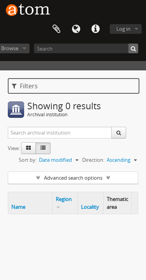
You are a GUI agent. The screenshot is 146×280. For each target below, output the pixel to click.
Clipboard (56, 29)
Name (18, 206)
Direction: (93, 159)
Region (64, 199)
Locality (90, 206)
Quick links (95, 29)
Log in (123, 28)
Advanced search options (73, 177)
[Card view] (28, 148)
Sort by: (28, 159)
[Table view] (43, 148)
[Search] (86, 48)
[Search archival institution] (60, 132)
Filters (25, 86)
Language (76, 29)
